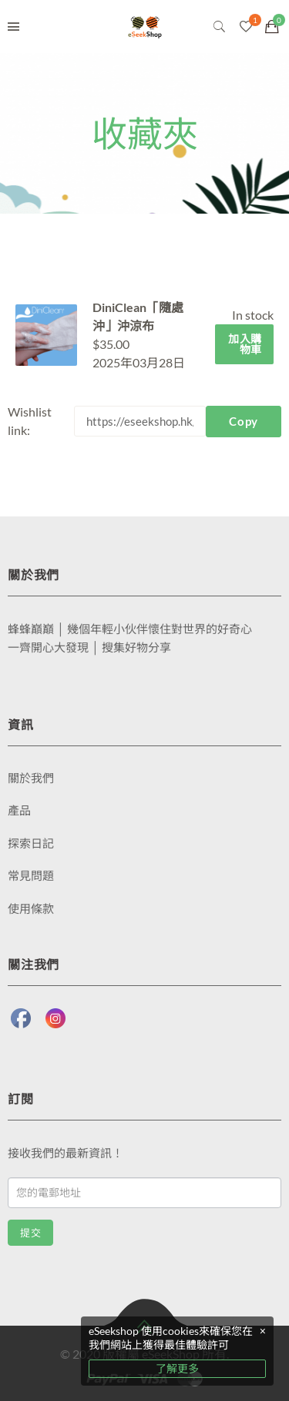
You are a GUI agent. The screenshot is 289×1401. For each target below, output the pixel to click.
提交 (30, 1233)
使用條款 (31, 908)
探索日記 (31, 843)
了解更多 (177, 1368)
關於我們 (31, 778)
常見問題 (31, 875)
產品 (19, 810)
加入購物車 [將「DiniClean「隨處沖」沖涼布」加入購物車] (245, 344)
